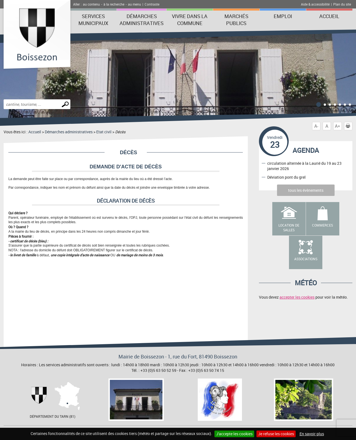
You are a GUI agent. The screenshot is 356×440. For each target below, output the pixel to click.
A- (316, 126)
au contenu (91, 4)
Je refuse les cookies (276, 433)
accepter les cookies (297, 297)
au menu (134, 4)
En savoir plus (312, 433)
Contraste (152, 4)
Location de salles (288, 227)
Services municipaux (93, 19)
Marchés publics (236, 19)
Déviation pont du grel (286, 177)
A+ (337, 126)
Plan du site (342, 4)
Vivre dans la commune (189, 19)
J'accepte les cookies (234, 433)
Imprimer (349, 126)
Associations (305, 259)
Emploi (283, 16)
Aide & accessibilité (315, 4)
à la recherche (113, 4)
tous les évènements (305, 190)
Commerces (322, 225)
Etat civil (104, 131)
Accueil (329, 16)
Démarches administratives (142, 19)
